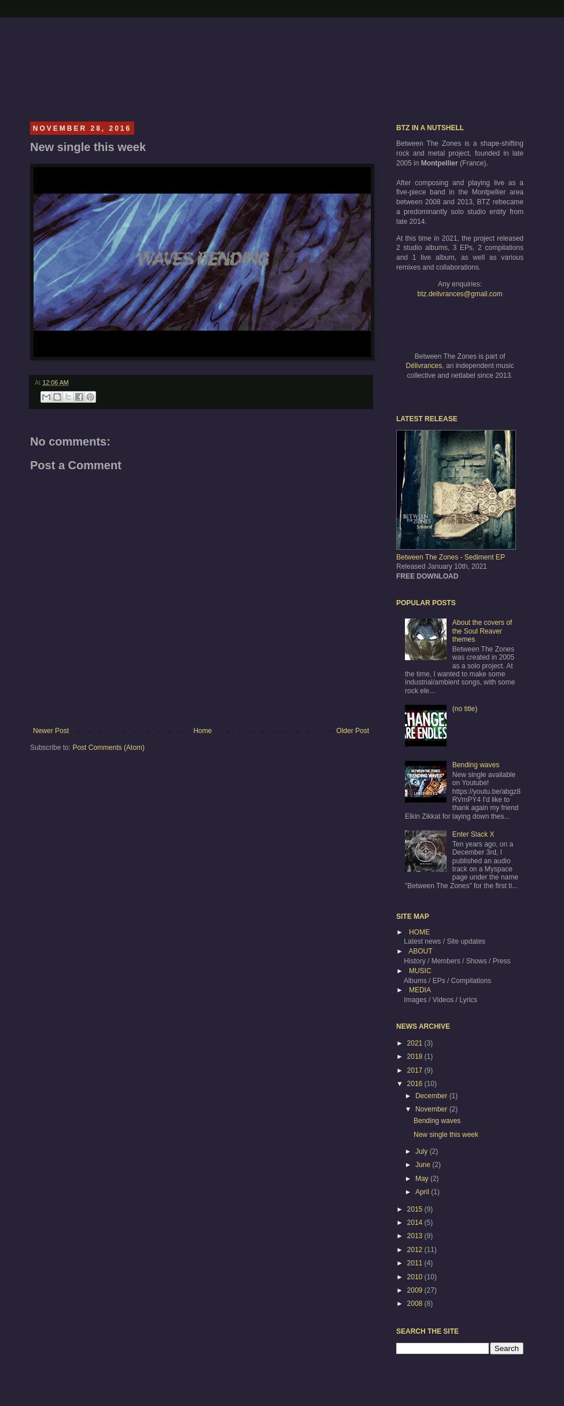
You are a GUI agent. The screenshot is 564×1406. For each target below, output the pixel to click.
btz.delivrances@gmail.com (460, 294)
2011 (416, 1263)
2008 (416, 1304)
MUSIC (420, 971)
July (422, 1151)
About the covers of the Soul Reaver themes (482, 631)
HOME (419, 932)
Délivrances (424, 366)
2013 (416, 1236)
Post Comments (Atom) (108, 748)
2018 (416, 1056)
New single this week (446, 1135)
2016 (416, 1084)
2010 (416, 1277)
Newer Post (51, 731)
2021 (416, 1043)
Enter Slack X (473, 834)
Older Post (352, 731)
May (422, 1179)
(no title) (464, 709)
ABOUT (420, 951)
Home (202, 731)
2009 (416, 1290)
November (432, 1109)
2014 (416, 1223)
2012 (416, 1250)
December (432, 1096)
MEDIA (420, 990)
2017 (416, 1070)
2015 (416, 1209)
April (423, 1192)
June (423, 1165)
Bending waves (475, 765)
